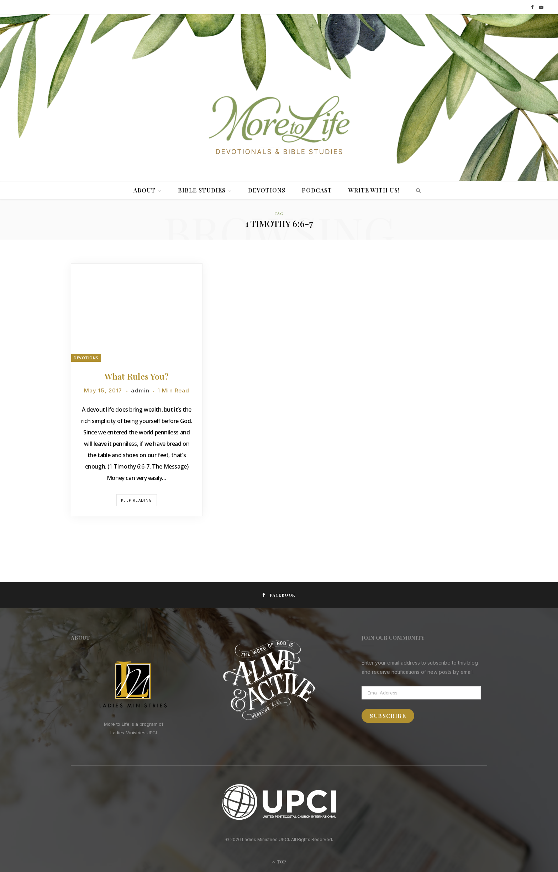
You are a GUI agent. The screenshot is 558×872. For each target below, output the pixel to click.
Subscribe (388, 715)
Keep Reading (136, 500)
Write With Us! (374, 190)
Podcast (317, 190)
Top (279, 862)
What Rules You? (137, 376)
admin (140, 390)
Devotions (266, 190)
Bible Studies (202, 190)
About (144, 190)
